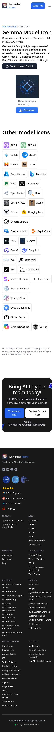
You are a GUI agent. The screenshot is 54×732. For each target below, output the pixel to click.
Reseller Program (37, 540)
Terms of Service (39, 559)
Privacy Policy (39, 555)
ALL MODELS (9, 26)
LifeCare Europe (9, 705)
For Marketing (9, 599)
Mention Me (8, 650)
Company (33, 520)
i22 (3, 658)
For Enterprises (9, 591)
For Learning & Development (9, 609)
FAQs (31, 536)
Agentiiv (6, 682)
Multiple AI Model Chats (40, 619)
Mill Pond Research (11, 674)
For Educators (8, 621)
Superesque (8, 701)
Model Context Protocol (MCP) (40, 598)
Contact (32, 528)
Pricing (32, 532)
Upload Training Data (39, 603)
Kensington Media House (10, 696)
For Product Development (8, 616)
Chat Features (35, 624)
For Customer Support (12, 595)
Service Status (39, 544)
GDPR (39, 563)
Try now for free (14, 413)
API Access (34, 584)
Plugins (32, 588)
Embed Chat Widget (38, 607)
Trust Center (39, 574)
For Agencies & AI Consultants (10, 627)
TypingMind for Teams (12, 520)
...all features (35, 628)
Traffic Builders (9, 662)
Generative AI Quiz (37, 650)
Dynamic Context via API (40, 592)
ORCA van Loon (9, 678)
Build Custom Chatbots (39, 611)
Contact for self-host (37, 413)
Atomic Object (9, 654)
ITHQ (4, 690)
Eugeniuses (7, 686)
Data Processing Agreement (39, 568)
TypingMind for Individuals (13, 526)
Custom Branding (37, 615)
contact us (27, 354)
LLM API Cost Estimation (40, 661)
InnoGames (7, 645)
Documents (13, 559)
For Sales (6, 603)
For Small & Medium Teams (11, 586)
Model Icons (34, 645)
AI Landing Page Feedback (36, 655)
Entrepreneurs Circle (12, 670)
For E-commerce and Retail (12, 634)
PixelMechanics (9, 666)
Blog (13, 563)
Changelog (13, 555)
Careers (32, 524)
